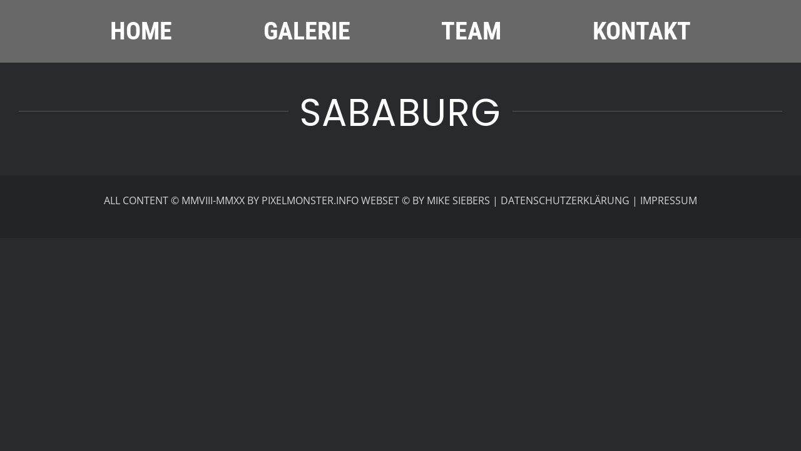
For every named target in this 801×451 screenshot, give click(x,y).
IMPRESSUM (668, 200)
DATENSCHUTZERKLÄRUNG (565, 200)
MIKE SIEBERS (458, 200)
